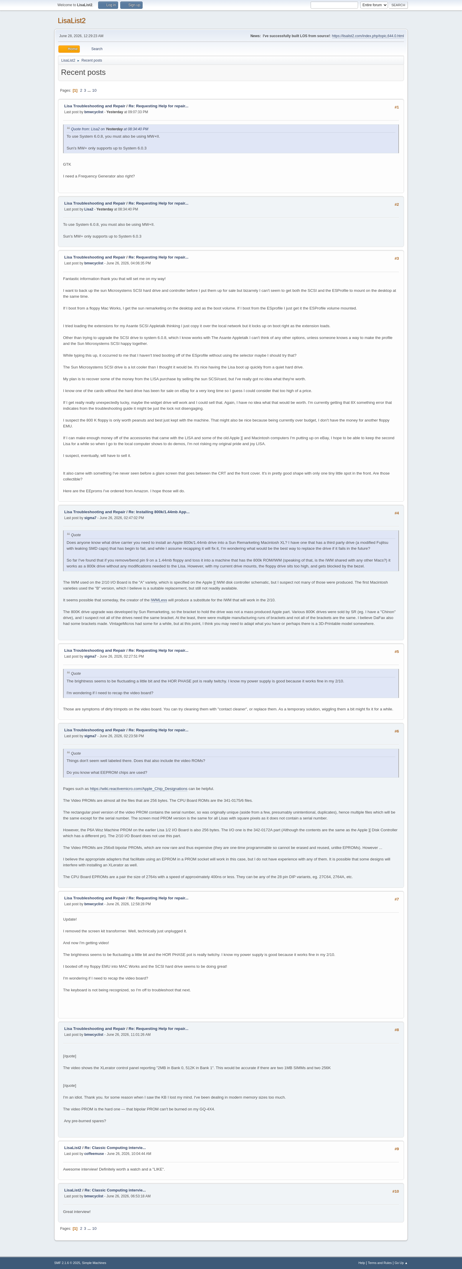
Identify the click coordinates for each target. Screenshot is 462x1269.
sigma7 (90, 518)
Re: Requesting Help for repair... (158, 106)
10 (94, 90)
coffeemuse (94, 1154)
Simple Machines (94, 1263)
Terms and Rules (380, 1263)
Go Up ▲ (401, 1263)
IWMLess (159, 600)
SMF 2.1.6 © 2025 (67, 1263)
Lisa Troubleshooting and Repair (94, 106)
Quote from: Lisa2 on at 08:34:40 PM (109, 129)
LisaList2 (72, 20)
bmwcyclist (93, 112)
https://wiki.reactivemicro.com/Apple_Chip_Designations (138, 788)
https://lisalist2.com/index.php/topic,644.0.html (368, 36)
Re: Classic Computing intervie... (115, 1147)
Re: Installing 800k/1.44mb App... (158, 512)
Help (362, 1263)
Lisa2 (88, 209)
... (90, 90)
